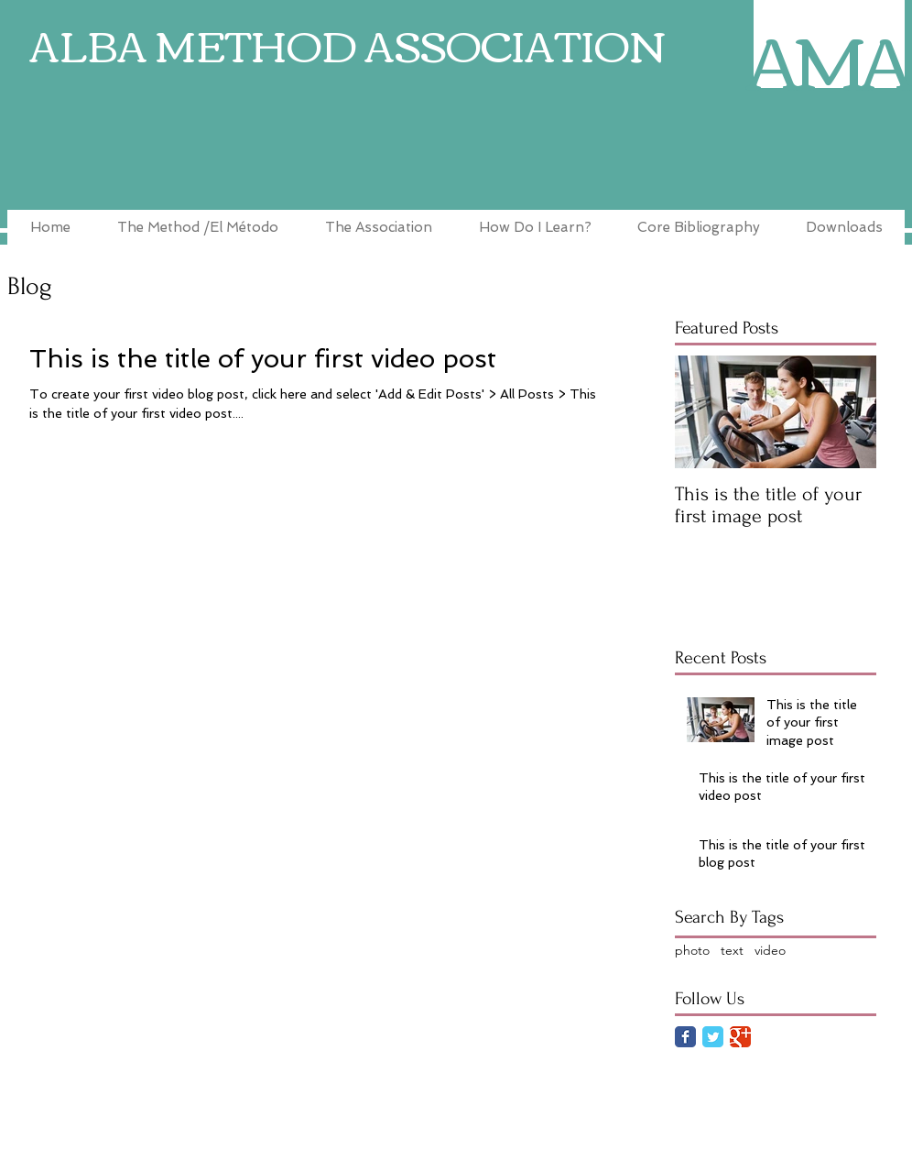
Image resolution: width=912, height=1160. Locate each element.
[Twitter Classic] (712, 1036)
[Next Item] (847, 412)
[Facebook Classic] (685, 1036)
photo (692, 950)
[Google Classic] (740, 1036)
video (770, 950)
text (732, 950)
